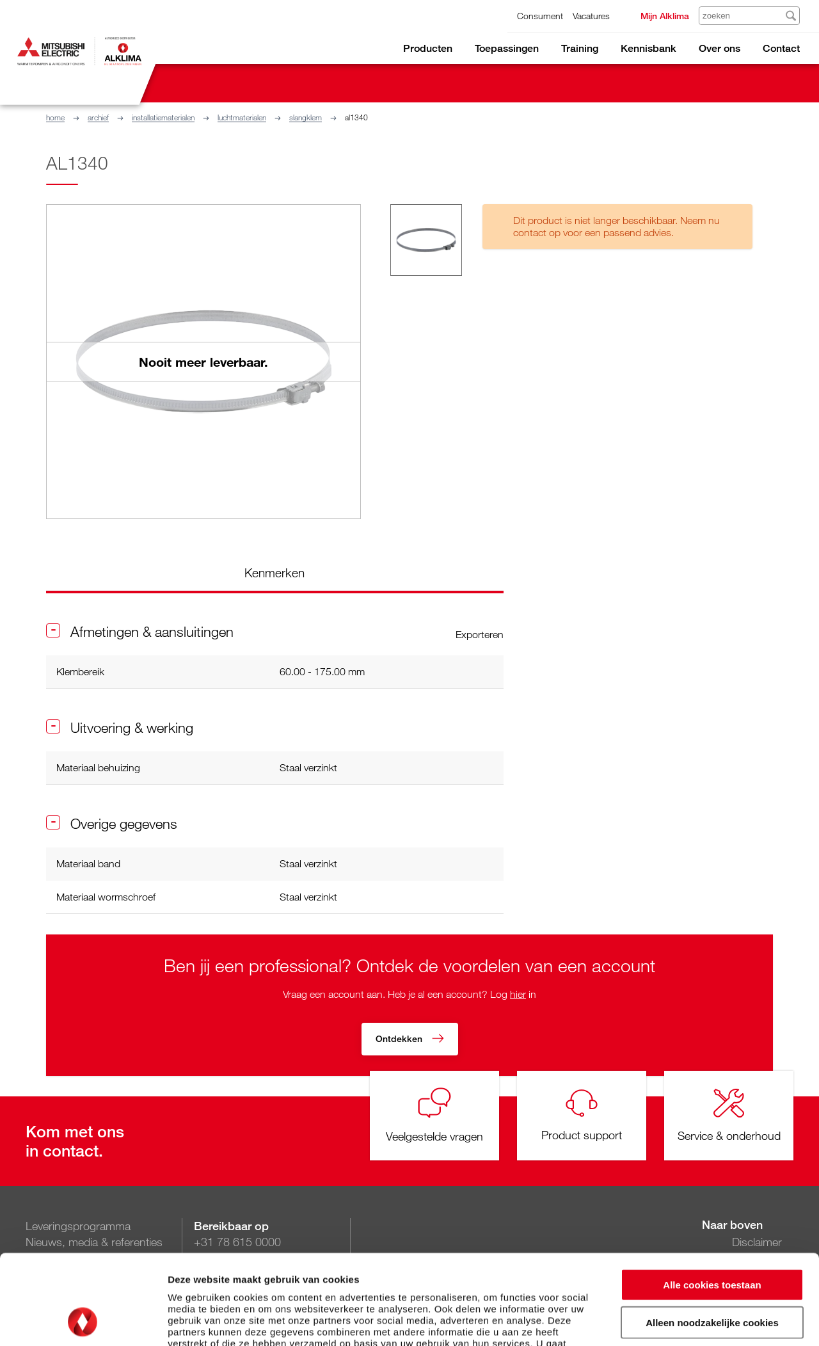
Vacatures (591, 15)
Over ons (719, 48)
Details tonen (691, 1320)
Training (579, 48)
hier (518, 994)
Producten (427, 48)
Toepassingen (507, 48)
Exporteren (480, 634)
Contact (781, 48)
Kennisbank (648, 48)
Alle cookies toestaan (712, 1200)
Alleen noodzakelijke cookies (712, 1238)
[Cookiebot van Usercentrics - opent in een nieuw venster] (83, 1321)
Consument (540, 15)
